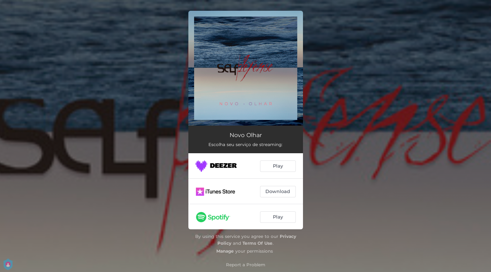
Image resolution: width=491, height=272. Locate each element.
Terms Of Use (257, 243)
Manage (225, 251)
